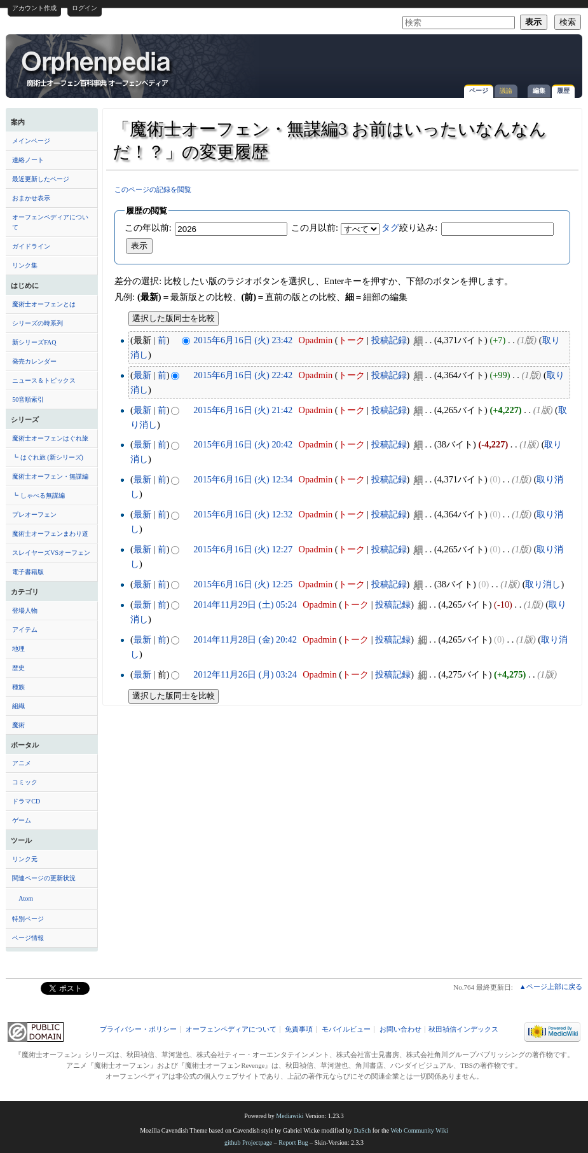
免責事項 (299, 1029)
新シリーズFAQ (34, 342)
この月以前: (314, 227)
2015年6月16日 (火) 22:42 (242, 375)
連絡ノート (28, 159)
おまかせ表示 (31, 197)
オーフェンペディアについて (50, 222)
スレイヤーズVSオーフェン (51, 552)
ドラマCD (26, 801)
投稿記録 (389, 340)
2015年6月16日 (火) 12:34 (242, 479)
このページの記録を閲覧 (152, 189)
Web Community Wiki (419, 1130)
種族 (18, 686)
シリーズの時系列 (37, 323)
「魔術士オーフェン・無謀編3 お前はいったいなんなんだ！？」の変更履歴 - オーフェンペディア (97, 68)
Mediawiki (289, 1115)
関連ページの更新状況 (44, 878)
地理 (18, 648)
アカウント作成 (34, 7)
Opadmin (316, 340)
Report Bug (293, 1142)
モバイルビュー (346, 1029)
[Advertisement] (427, 60)
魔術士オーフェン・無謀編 (50, 476)
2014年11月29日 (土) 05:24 (245, 604)
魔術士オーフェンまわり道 (50, 533)
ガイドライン (31, 246)
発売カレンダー (34, 361)
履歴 (563, 90)
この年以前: (148, 227)
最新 (142, 375)
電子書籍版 (28, 571)
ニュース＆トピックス (44, 380)
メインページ (31, 140)
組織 (18, 705)
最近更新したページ (40, 178)
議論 (506, 90)
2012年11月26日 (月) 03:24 (245, 674)
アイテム (25, 629)
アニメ (21, 763)
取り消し (543, 584)
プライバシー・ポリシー (138, 1029)
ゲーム (21, 820)
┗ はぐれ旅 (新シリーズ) (47, 457)
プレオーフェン (34, 514)
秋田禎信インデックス (463, 1029)
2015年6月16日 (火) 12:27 (242, 549)
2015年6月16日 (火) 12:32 (242, 514)
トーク (351, 340)
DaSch (362, 1130)
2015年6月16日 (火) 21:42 (242, 410)
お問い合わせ (400, 1029)
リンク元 (25, 859)
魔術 (18, 724)
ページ (478, 90)
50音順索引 (28, 399)
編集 (539, 90)
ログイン (84, 7)
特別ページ (28, 918)
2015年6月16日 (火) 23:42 (242, 340)
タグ (390, 227)
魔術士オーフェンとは (44, 304)
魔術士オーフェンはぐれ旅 (50, 438)
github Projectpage (248, 1142)
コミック (25, 782)
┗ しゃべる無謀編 (38, 495)
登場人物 (25, 610)
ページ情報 (28, 937)
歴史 (18, 667)
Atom (25, 898)
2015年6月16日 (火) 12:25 (242, 584)
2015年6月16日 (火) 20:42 (242, 444)
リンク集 (25, 265)
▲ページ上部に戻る (550, 986)
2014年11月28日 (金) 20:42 (245, 639)
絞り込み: (409, 227)
